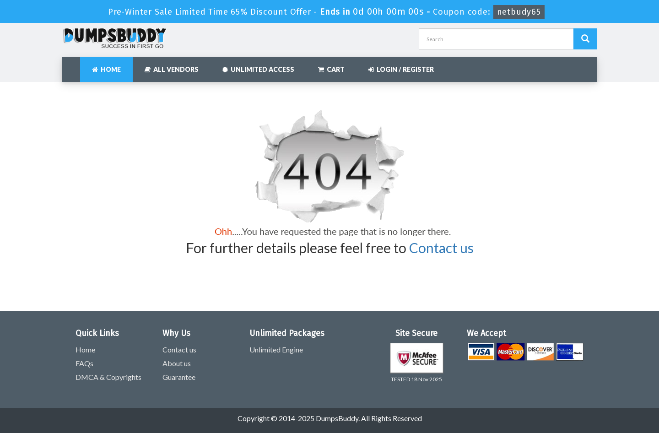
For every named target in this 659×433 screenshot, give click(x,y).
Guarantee (178, 377)
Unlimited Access (258, 69)
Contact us (441, 247)
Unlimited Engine (276, 349)
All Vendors (172, 69)
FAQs (84, 363)
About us (176, 363)
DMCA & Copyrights (108, 377)
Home (106, 69)
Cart (331, 69)
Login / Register (401, 69)
